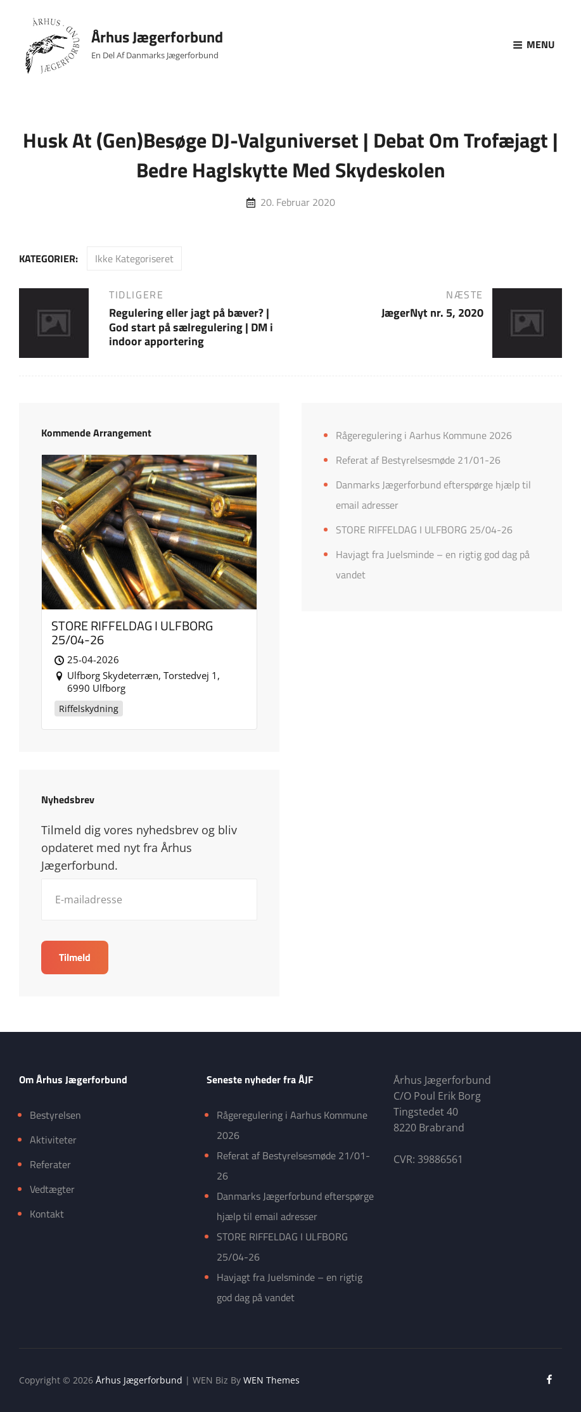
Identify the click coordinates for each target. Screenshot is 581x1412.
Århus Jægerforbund (157, 36)
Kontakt (47, 1213)
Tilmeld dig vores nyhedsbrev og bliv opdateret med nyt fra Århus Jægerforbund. (139, 847)
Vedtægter (52, 1189)
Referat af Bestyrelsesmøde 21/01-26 (418, 459)
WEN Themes (271, 1380)
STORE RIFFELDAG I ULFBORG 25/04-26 (424, 529)
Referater (50, 1164)
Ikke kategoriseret (134, 258)
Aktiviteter (53, 1139)
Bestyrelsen (55, 1115)
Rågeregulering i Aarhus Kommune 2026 (424, 435)
